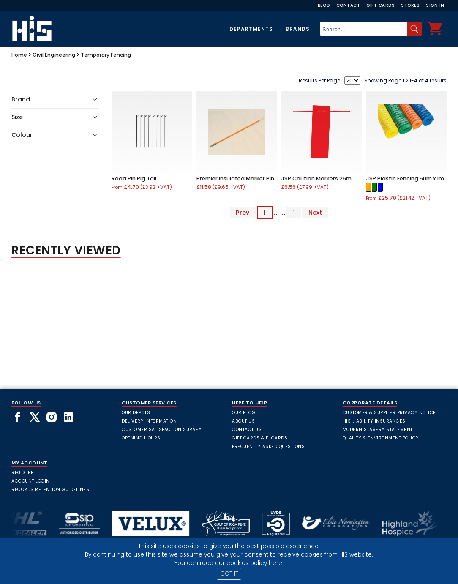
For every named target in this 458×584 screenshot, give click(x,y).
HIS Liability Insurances (374, 421)
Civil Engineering (54, 54)
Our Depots (136, 412)
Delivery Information (149, 421)
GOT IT (229, 574)
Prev (242, 212)
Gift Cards (380, 5)
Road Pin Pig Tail (134, 178)
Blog (324, 5)
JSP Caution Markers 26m (316, 178)
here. (276, 563)
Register (22, 472)
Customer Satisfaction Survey (162, 429)
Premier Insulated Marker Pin (235, 178)
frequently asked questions (268, 446)
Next (315, 212)
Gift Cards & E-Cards (259, 438)
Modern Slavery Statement (378, 429)
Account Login (30, 481)
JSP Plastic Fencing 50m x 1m (405, 178)
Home (19, 54)
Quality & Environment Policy (381, 438)
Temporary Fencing (106, 54)
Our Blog (243, 412)
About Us (243, 421)
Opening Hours (141, 438)
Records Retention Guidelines (50, 489)
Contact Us (247, 429)
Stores (410, 5)
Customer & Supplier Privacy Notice (389, 412)
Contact (348, 5)
